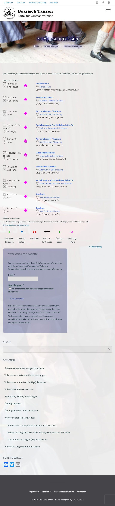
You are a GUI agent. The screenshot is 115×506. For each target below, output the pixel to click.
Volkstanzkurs (42, 83)
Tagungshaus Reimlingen (51, 156)
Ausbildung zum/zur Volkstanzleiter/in (54, 125)
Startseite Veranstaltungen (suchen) (24, 368)
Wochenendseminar (45, 152)
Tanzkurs (40, 194)
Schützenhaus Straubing (50, 114)
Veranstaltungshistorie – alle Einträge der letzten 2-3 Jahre (39, 432)
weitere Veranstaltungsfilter (19, 417)
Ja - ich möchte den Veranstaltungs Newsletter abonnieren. (30, 290)
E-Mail (11, 275)
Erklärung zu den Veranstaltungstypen (16, 225)
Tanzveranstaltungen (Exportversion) (27, 439)
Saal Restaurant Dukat (49, 197)
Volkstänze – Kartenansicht (19, 389)
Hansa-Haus (45, 87)
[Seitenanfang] (95, 246)
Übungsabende (12, 403)
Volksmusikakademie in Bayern (53, 128)
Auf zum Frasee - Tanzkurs (48, 111)
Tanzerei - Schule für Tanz (51, 100)
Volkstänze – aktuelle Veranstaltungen (25, 375)
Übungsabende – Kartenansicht (21, 410)
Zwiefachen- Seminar (46, 166)
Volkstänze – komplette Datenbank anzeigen (31, 425)
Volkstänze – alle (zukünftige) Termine (25, 382)
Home (36, 46)
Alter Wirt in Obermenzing (51, 170)
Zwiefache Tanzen (44, 97)
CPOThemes (78, 499)
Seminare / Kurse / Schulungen (20, 396)
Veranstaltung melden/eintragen (22, 446)
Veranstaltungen (51, 46)
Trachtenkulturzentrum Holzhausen (55, 183)
